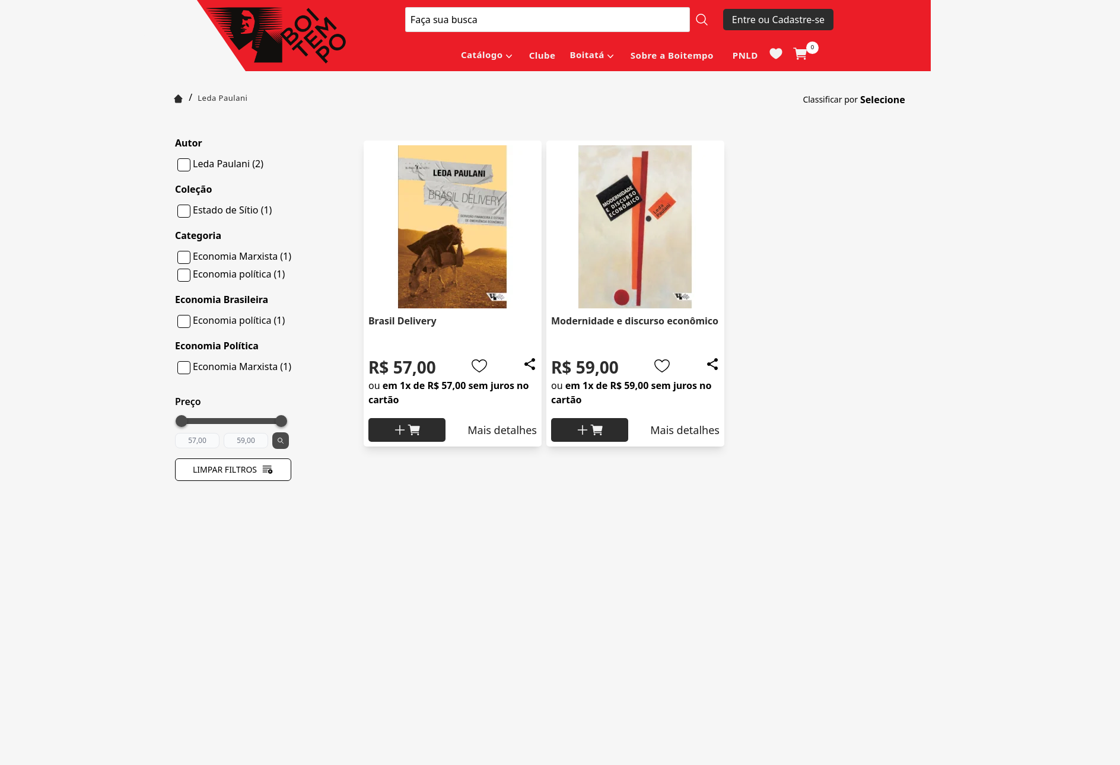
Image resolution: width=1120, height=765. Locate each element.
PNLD (745, 55)
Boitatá (586, 54)
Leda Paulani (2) (228, 163)
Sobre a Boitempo (672, 55)
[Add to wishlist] (479, 366)
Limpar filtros (233, 470)
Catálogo (482, 54)
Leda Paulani (222, 98)
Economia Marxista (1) (242, 256)
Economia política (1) (239, 273)
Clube (542, 55)
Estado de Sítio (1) (232, 209)
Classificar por (830, 99)
